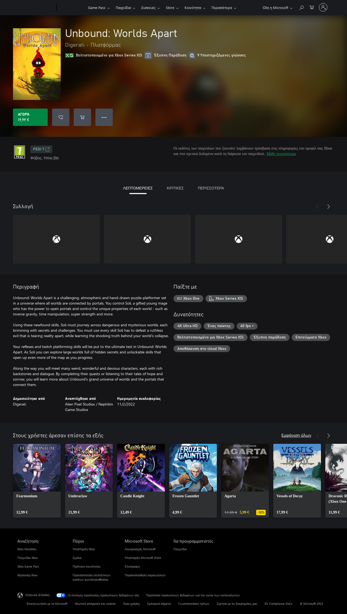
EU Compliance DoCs (279, 603)
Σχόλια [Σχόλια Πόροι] (77, 557)
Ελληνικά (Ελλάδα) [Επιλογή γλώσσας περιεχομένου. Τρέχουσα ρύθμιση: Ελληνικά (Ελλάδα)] (37, 595)
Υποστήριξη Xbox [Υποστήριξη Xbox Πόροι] (84, 549)
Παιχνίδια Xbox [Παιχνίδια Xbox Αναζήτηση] (27, 557)
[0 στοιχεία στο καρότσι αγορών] (312, 7)
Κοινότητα (193, 7)
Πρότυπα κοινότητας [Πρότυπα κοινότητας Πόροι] (87, 566)
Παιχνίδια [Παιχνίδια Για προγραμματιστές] (180, 549)
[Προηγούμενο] (317, 206)
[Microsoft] (35, 7)
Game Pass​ (96, 7)
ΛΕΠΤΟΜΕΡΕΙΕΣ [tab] (138, 188)
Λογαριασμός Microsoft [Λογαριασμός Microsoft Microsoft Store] (140, 549)
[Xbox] (71, 7)
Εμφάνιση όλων (296, 435)
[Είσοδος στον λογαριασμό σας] (323, 7)
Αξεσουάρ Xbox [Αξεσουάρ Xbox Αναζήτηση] (27, 575)
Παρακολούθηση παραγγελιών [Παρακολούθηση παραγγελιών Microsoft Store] (145, 575)
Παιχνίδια (123, 7)
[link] (37, 481)
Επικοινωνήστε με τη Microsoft (47, 603)
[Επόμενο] (328, 206)
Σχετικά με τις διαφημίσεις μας (237, 603)
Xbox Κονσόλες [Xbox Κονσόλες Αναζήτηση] (27, 549)
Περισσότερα (221, 7)
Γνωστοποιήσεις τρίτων (193, 603)
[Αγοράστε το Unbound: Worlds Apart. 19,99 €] (30, 117)
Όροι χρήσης (131, 603)
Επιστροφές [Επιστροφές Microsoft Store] (132, 566)
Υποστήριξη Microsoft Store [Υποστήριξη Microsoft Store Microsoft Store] (143, 557)
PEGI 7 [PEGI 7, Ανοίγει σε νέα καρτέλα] (41, 149)
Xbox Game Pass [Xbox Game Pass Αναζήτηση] (28, 566)
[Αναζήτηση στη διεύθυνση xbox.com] (301, 7)
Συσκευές (148, 7)
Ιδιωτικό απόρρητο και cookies (95, 603)
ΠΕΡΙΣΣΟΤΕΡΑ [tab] (211, 188)
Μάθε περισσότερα (281, 153)
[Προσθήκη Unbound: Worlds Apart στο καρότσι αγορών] (82, 117)
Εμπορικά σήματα (159, 603)
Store (170, 7)
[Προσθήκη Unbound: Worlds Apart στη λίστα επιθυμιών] (60, 117)
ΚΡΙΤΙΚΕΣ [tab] (175, 188)
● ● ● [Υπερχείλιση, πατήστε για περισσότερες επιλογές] (104, 117)
